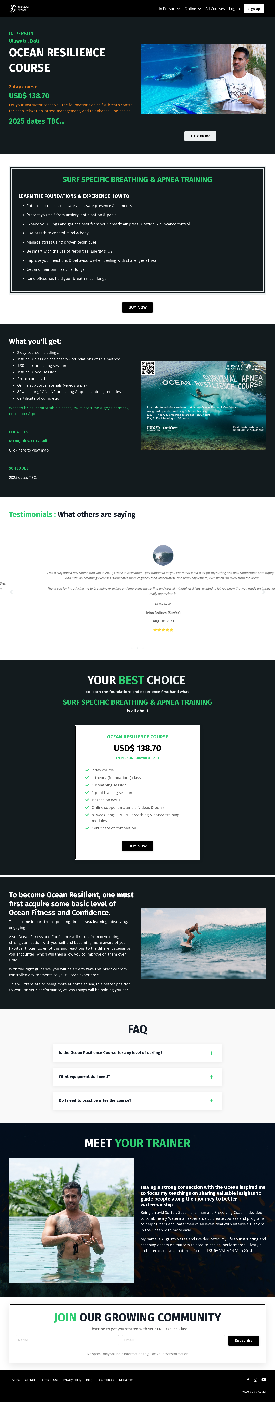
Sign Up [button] (253, 8)
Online (193, 8)
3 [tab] (143, 657)
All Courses (215, 8)
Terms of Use (49, 1392)
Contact (30, 1392)
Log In (234, 8)
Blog (89, 1392)
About (16, 1392)
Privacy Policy (72, 1392)
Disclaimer (126, 1392)
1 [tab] (132, 657)
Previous (11, 597)
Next (264, 597)
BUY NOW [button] (200, 136)
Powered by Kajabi (253, 1403)
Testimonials (105, 1392)
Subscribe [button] (244, 1351)
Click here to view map (29, 451)
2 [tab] (137, 657)
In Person (170, 8)
